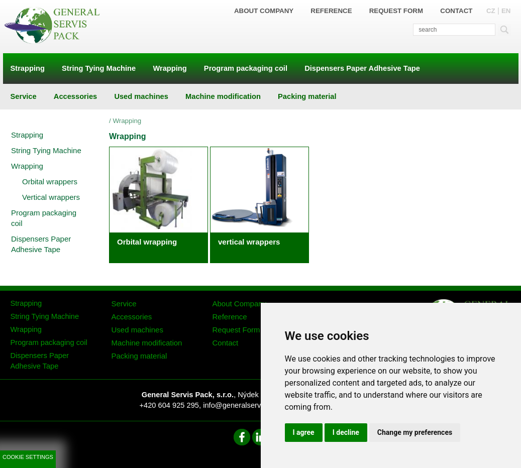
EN (506, 11)
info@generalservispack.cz (247, 405)
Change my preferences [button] (414, 432)
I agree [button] (304, 432)
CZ (490, 11)
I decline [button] (346, 432)
